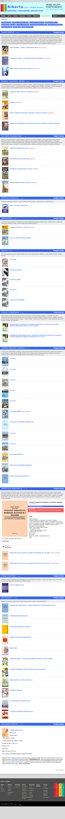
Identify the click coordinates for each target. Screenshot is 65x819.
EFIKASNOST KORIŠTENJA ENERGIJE (20, 626)
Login (9, 0)
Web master (46, 797)
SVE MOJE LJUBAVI (15, 279)
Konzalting (22, 16)
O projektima (24, 787)
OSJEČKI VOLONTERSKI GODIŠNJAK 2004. (21, 711)
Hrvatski (2, 0)
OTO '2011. (13, 390)
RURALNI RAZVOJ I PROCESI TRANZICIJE (21, 680)
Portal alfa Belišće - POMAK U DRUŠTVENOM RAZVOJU (28, 47)
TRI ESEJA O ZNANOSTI (16, 690)
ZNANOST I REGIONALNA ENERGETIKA (20, 637)
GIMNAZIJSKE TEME (6, 27)
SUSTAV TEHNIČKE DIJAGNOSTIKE (19, 476)
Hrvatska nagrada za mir (16, 730)
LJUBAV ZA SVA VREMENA (17, 300)
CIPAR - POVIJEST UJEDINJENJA (19, 205)
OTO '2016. (13, 433)
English (6, 0)
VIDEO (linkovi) (30, 793)
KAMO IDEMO (13, 648)
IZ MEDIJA (31, 790)
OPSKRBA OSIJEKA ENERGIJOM (18, 616)
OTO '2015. (13, 444)
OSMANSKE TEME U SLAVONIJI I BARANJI (24, 92)
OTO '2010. (13, 401)
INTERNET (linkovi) (31, 796)
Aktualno (3, 16)
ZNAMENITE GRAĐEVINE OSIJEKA (22, 148)
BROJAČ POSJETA (46, 794)
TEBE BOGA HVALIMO (16, 270)
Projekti (29, 16)
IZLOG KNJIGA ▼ (46, 16)
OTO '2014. (13, 358)
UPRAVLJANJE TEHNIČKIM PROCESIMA (21, 465)
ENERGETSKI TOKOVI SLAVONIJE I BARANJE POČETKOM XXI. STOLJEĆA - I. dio (35, 563)
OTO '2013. (13, 369)
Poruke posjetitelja (46, 787)
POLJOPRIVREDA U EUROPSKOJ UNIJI (20, 701)
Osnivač (2, 789)
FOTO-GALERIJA (31, 787)
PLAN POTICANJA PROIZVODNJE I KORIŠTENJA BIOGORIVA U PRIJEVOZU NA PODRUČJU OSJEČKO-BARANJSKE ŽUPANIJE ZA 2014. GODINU (34, 325)
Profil (2, 787)
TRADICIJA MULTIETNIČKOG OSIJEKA (25, 797)
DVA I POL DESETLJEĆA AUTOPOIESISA (20, 238)
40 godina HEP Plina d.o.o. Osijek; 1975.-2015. (22, 227)
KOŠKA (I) (15, 102)
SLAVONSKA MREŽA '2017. (20, 411)
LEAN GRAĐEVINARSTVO (16, 454)
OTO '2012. (13, 380)
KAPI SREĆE (13, 259)
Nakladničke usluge (10, 793)
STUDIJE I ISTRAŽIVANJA (23, 24)
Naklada (15, 16)
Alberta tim (3, 791)
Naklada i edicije (10, 789)
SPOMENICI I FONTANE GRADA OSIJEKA (24, 169)
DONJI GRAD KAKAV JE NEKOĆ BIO (22, 159)
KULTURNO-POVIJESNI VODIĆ (37, 22)
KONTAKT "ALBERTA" (46, 791)
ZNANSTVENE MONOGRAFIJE (55, 24)
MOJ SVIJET (13, 289)
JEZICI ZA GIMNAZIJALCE (17, 585)
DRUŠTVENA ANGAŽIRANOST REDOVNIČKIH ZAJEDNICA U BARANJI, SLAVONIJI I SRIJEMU (35, 123)
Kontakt (55, 16)
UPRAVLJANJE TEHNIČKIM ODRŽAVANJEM (22, 422)
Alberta (9, 16)
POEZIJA (13, 24)
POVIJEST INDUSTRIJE (24, 793)
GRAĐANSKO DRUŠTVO (27, 27)
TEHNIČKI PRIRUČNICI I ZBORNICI (39, 24)
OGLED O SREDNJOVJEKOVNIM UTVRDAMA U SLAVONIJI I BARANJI (32, 113)
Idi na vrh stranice (60, 770)
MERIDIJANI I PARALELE (51, 22)
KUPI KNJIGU (7, 547)
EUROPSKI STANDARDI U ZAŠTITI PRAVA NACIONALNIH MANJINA (28, 669)
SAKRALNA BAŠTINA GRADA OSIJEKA (23, 182)
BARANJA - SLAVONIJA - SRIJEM (20, 22)
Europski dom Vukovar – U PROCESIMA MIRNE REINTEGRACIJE (30, 58)
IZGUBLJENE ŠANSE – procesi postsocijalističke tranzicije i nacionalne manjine (31, 658)
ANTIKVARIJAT (16, 27)
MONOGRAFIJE (5, 24)
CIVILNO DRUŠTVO (6, 22)
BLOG (30, 799)
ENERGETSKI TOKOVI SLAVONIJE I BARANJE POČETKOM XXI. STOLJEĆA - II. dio (35, 553)
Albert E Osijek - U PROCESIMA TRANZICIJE (25, 68)
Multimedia (36, 16)
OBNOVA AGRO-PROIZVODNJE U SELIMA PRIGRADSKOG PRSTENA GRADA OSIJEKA (32, 605)
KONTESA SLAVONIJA (24, 789)
